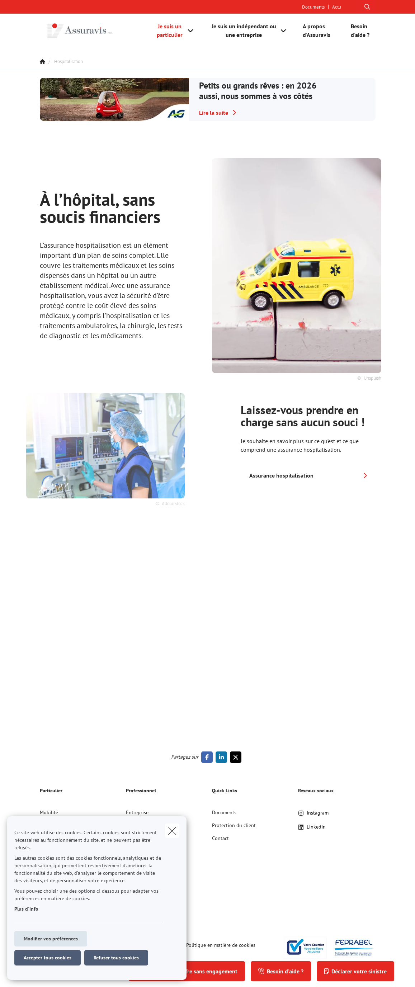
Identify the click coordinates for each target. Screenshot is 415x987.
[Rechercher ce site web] (367, 7)
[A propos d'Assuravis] (319, 30)
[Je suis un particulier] (167, 30)
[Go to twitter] (237, 757)
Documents (313, 7)
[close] (172, 831)
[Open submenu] (191, 30)
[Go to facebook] (208, 757)
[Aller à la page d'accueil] (93, 30)
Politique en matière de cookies (220, 945)
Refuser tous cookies (116, 957)
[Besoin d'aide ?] (360, 30)
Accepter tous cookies (47, 957)
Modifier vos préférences (51, 938)
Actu (336, 7)
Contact (220, 838)
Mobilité (49, 812)
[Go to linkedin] (223, 757)
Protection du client (234, 825)
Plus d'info (26, 909)
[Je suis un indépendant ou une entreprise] (241, 30)
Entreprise (137, 812)
